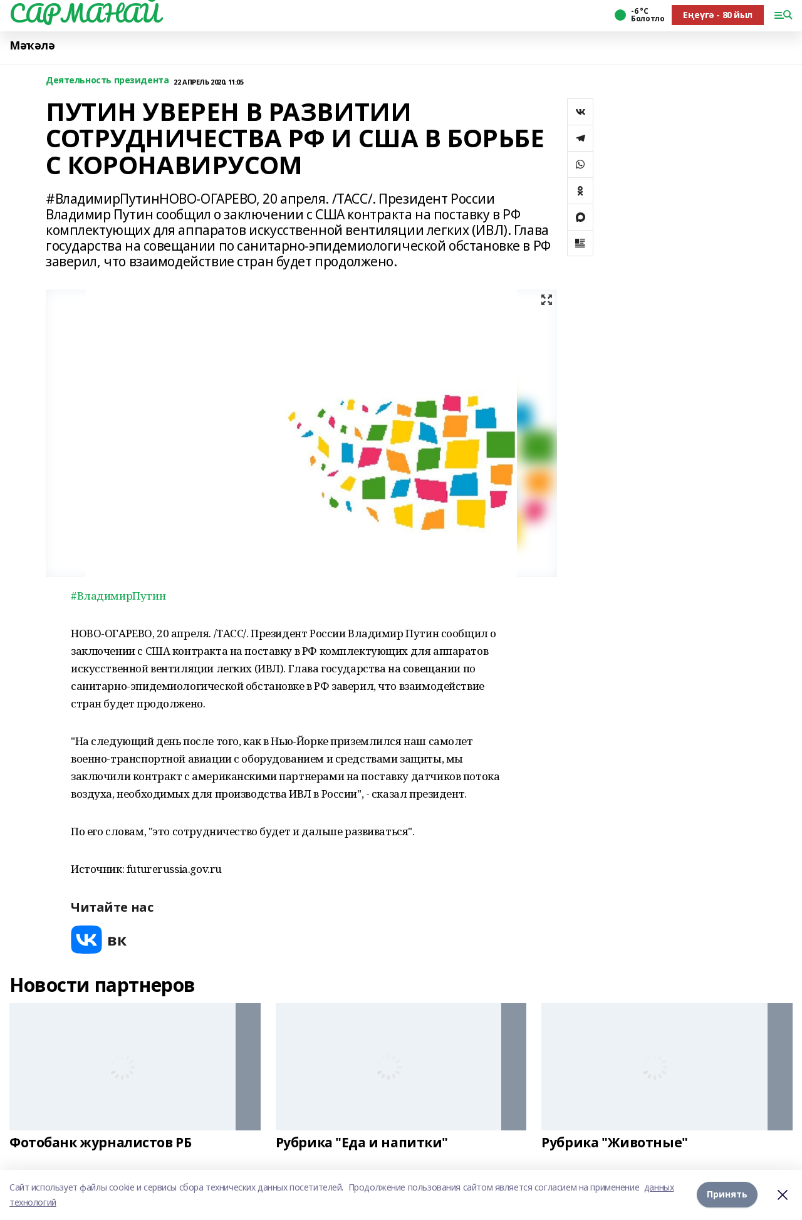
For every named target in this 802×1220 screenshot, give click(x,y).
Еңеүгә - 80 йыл (718, 15)
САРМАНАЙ (84, 13)
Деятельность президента (107, 80)
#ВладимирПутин (118, 595)
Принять (727, 1195)
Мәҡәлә (32, 45)
